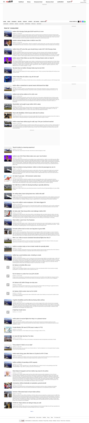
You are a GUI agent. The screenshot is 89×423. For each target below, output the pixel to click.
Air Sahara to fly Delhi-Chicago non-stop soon (25, 282)
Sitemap (50, 420)
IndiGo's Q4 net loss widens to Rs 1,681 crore (25, 94)
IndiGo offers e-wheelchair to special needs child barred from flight (30, 85)
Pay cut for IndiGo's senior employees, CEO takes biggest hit (29, 202)
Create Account (83, 2)
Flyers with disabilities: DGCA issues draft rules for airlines (28, 113)
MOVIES (19, 21)
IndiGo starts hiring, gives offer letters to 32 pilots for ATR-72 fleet (30, 353)
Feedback (54, 420)
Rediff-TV (69, 1)
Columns (21, 23)
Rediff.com (30, 420)
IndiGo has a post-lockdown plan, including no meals (27, 255)
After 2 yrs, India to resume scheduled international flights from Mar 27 (32, 237)
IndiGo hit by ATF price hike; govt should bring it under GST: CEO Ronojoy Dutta (34, 49)
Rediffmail (21, 1)
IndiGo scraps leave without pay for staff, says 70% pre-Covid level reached (33, 121)
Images (16, 23)
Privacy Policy (45, 420)
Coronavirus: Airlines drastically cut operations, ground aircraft (29, 383)
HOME (4, 21)
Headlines (6, 23)
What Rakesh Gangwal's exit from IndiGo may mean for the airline (30, 371)
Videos (52, 417)
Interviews (27, 23)
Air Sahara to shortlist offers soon (22, 265)
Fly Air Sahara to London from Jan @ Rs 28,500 (26, 273)
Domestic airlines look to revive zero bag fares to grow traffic (29, 228)
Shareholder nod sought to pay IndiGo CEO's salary (27, 104)
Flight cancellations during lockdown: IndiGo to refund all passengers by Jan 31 (34, 167)
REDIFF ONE (43, 21)
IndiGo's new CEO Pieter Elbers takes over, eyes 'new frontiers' (30, 156)
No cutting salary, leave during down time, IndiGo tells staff (28, 193)
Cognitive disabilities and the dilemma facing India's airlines (29, 300)
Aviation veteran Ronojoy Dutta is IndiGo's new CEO (27, 40)
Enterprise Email (38, 1)
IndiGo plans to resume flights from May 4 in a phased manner (29, 318)
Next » (31, 411)
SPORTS (30, 21)
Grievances (68, 420)
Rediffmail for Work (32, 417)
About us (58, 420)
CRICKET (25, 21)
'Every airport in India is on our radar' (22, 344)
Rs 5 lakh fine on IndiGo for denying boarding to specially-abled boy (31, 185)
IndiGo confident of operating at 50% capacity (25, 362)
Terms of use (63, 420)
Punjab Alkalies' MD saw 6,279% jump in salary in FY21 (28, 327)
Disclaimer (41, 420)
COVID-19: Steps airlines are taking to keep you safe (27, 402)
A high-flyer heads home (19, 310)
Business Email (50, 1)
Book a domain (38, 417)
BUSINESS (14, 21)
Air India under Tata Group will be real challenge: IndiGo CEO (29, 211)
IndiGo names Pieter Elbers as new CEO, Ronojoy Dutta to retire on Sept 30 (33, 58)
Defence (12, 23)
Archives (39, 23)
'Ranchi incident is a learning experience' (24, 147)
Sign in (84, 0)
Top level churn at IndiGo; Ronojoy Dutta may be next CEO (28, 68)
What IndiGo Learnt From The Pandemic (24, 220)
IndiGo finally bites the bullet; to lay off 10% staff (26, 76)
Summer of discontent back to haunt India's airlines (26, 391)
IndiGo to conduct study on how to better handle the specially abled (31, 246)
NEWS (8, 21)
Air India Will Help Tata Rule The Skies (23, 336)
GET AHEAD (36, 21)
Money (29, 1)
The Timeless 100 (57, 417)
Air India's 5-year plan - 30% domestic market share (27, 176)
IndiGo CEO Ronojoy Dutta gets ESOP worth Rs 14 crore (28, 31)
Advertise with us (35, 420)
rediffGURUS (60, 1)
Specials (33, 23)
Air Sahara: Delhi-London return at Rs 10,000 (25, 291)
